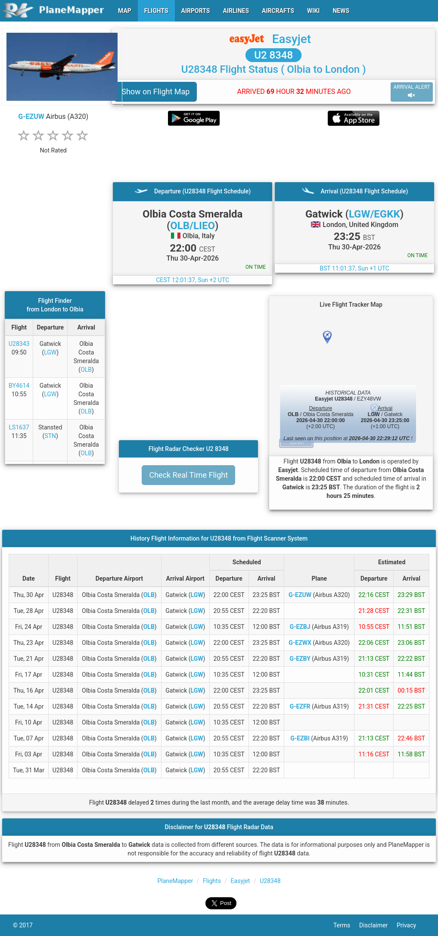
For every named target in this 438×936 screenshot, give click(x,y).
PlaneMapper (175, 880)
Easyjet (291, 39)
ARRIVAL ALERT (411, 91)
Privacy (411, 925)
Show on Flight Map (155, 91)
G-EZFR (299, 706)
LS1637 (19, 427)
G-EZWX (300, 642)
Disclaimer (378, 925)
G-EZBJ (299, 626)
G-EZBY (300, 658)
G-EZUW (31, 116)
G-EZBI (299, 738)
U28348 (270, 880)
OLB (86, 369)
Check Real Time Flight (188, 474)
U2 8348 (273, 55)
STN (50, 435)
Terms (346, 925)
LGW (50, 352)
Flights (212, 880)
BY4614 (19, 385)
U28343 (19, 343)
